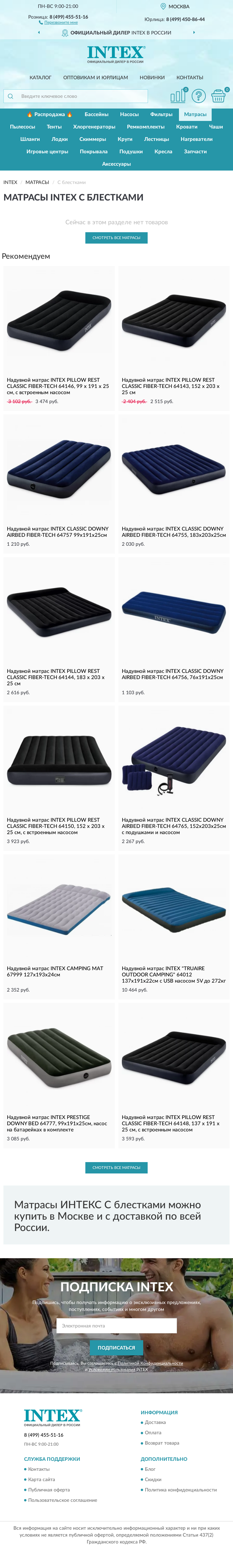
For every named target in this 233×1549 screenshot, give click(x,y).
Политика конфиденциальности (181, 1490)
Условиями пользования (111, 1369)
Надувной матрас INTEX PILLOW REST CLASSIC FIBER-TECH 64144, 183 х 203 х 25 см (56, 677)
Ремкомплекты (146, 127)
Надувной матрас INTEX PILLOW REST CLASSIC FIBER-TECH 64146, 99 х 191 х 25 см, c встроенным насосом (58, 386)
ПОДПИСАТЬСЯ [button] (116, 1348)
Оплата (153, 1433)
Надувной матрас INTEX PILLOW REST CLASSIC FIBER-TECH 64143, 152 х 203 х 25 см (171, 386)
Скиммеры (93, 139)
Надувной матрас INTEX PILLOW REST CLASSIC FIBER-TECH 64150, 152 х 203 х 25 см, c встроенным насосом (56, 826)
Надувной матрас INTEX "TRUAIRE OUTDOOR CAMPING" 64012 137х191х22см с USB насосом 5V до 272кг (174, 975)
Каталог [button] (41, 77)
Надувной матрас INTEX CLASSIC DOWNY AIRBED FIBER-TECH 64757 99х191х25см (57, 532)
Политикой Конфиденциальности (150, 1363)
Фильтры (161, 114)
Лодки (60, 139)
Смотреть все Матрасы (116, 238)
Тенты (54, 127)
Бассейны (96, 114)
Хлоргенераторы (94, 127)
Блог (150, 1469)
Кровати (187, 127)
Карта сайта (41, 1479)
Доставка (155, 1422)
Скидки (153, 1479)
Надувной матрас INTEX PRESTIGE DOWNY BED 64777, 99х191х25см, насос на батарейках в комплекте (57, 1123)
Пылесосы (22, 127)
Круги (125, 139)
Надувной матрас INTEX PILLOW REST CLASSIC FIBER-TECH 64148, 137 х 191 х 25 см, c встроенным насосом (171, 1123)
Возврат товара (162, 1443)
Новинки (152, 77)
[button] (58, 22)
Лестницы (156, 139)
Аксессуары (116, 164)
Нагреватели (197, 139)
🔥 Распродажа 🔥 (50, 114)
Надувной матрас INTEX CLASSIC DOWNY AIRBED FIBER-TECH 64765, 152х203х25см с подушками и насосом (174, 826)
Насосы (129, 114)
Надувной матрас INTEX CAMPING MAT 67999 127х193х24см (55, 971)
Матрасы (195, 114)
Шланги (30, 139)
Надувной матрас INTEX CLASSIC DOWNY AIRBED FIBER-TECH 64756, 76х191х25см (172, 674)
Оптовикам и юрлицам (95, 77)
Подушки (131, 151)
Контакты (190, 77)
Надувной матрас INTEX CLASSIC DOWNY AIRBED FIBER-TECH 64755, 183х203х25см (174, 532)
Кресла (163, 151)
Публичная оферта (49, 1490)
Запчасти (195, 151)
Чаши (216, 127)
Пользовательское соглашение (62, 1500)
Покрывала (94, 151)
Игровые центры (47, 151)
